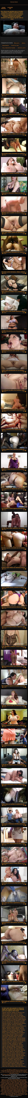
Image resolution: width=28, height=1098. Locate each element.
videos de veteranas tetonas (8, 1055)
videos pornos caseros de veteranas (10, 1062)
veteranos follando (11, 1046)
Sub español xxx (11, 1095)
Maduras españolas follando (18, 1091)
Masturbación (5, 45)
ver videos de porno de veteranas (12, 1020)
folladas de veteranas (17, 1012)
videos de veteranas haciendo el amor (15, 1054)
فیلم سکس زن (3, 1069)
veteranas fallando (13, 1031)
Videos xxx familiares (8, 1091)
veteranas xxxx (5, 1044)
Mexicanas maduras (6, 1080)
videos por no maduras (7, 1059)
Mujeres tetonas (23, 1083)
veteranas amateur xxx (7, 1023)
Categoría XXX (10, 8)
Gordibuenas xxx (17, 1092)
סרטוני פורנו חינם (3, 1072)
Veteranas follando (14, 2)
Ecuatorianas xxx (21, 1093)
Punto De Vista (15, 45)
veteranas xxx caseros (17, 1042)
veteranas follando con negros (16, 1034)
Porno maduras (9, 1079)
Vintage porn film (18, 1071)
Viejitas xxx (3, 1079)
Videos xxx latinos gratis (19, 1081)
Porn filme (24, 1071)
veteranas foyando (12, 1038)
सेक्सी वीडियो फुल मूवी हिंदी (10, 1069)
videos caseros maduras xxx (8, 1048)
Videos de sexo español (13, 1084)
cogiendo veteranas (6, 1012)
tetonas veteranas (19, 1018)
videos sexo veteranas (20, 1066)
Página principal (3, 8)
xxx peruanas (16, 1083)
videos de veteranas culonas (8, 1052)
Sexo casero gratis (10, 1085)
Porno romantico (10, 1092)
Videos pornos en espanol (11, 1086)
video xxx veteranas (18, 1047)
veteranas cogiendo (6, 1024)
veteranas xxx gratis (6, 1043)
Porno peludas (16, 1079)
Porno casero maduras (8, 1090)
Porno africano (19, 1095)
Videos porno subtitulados (22, 1086)
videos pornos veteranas (17, 1065)
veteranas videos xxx (7, 1042)
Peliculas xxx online (19, 1085)
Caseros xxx (3, 1081)
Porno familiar (8, 1093)
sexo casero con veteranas (17, 1015)
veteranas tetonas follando (19, 1040)
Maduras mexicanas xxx (15, 1088)
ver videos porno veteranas (18, 1022)
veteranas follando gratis (8, 1035)
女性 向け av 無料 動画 (23, 1072)
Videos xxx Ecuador (9, 1094)
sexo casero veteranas (20, 1016)
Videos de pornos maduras (19, 1094)
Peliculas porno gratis (23, 1084)
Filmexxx (16, 1072)
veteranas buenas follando (19, 1023)
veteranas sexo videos (7, 1040)
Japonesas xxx (14, 1093)
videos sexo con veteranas (8, 1066)
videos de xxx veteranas (9, 1056)
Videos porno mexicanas (21, 1080)
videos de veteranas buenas (16, 1051)
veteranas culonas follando (13, 1028)
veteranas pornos (21, 1039)
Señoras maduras (22, 1079)
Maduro (23, 43)
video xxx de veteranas (7, 1047)
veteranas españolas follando (13, 1030)
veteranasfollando (14, 1044)
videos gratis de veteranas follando (15, 1058)
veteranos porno (22, 47)
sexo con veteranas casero (8, 1018)
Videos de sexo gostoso (14, 1073)
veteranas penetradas (11, 1039)
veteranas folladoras (11, 1032)
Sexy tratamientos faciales (8, 47)
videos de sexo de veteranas (13, 1050)
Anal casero (18, 1089)
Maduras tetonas (17, 1090)
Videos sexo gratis (15, 1082)
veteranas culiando (10, 1027)
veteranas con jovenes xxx (12, 1026)
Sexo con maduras (10, 1081)
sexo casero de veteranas (8, 1016)
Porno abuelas (13, 1080)
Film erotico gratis (10, 1072)
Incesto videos (3, 1085)
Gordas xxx (8, 1082)
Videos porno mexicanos (11, 1089)
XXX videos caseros (5, 1088)
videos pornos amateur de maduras (15, 1061)
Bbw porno (16, 43)
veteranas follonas (13, 1036)
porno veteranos (14, 1014)
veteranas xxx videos (17, 1043)
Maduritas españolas (9, 1083)
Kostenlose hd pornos (11, 1071)
